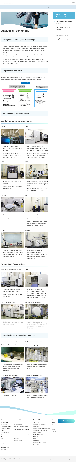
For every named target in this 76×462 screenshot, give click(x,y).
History (2, 445)
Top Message (4, 424)
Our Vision (3, 434)
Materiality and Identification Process (41, 428)
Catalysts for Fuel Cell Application (21, 426)
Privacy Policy (12, 458)
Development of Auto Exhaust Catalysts (23, 432)
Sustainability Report (38, 444)
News (53, 419)
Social (34, 438)
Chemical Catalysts (18, 424)
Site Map (21, 458)
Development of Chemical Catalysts (22, 434)
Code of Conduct (5, 432)
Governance (36, 440)
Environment (36, 436)
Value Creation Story (38, 434)
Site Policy (3, 458)
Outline (2, 436)
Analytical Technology (19, 440)
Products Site (17, 419)
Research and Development (21, 429)
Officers (3, 438)
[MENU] (73, 2)
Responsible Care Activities (39, 442)
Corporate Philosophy (6, 426)
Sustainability (37, 419)
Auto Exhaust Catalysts (19, 422)
